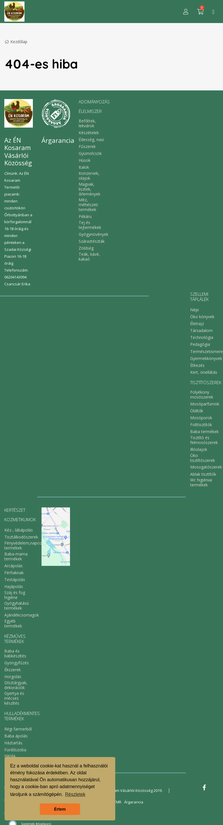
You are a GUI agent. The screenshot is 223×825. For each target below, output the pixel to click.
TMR (117, 802)
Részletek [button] (75, 794)
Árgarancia (133, 802)
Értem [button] (60, 809)
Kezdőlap (15, 41)
